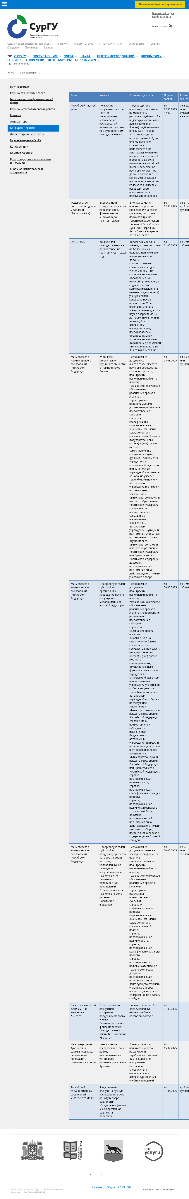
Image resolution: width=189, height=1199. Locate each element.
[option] (38, 1154)
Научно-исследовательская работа (32, 109)
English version (159, 26)
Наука (11, 72)
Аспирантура (18, 121)
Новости (15, 115)
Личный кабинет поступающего (160, 4)
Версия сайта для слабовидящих (158, 1190)
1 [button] (90, 1174)
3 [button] (101, 1174)
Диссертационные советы (27, 134)
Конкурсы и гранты (29, 72)
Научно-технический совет (27, 93)
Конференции (19, 146)
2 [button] (96, 1174)
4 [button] (107, 1174)
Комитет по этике (21, 153)
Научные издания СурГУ (25, 140)
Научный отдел (20, 86)
